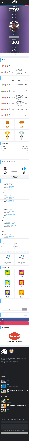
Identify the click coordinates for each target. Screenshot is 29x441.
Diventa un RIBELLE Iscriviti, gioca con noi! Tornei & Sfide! (17, 400)
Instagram (7, 372)
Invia (25, 309)
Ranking (14, 438)
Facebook (3, 372)
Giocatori (18, 438)
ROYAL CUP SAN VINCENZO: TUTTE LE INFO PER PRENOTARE (16, 405)
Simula (14, 171)
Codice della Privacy (21, 430)
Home (3, 438)
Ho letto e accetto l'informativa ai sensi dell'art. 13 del (13, 430)
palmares (14, 54)
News (22, 438)
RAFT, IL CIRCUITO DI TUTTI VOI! (12, 410)
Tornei (11, 438)
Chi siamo (7, 438)
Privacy (25, 438)
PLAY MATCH (14, 36)
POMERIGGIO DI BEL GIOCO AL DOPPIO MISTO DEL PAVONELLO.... (17, 381)
